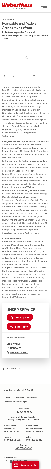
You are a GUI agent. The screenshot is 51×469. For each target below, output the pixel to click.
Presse (7, 397)
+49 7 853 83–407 (19, 352)
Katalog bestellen (25, 465)
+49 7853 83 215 (34, 439)
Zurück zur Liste (14, 368)
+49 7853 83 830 (23, 448)
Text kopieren (20, 317)
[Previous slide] (40, 76)
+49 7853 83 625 (12, 439)
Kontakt (15, 347)
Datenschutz (18, 397)
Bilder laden (19, 326)
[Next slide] (46, 76)
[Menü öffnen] (44, 6)
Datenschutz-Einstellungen (15, 401)
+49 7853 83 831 (12, 431)
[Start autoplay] (4, 76)
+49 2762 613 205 (34, 431)
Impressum (32, 397)
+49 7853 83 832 (23, 411)
